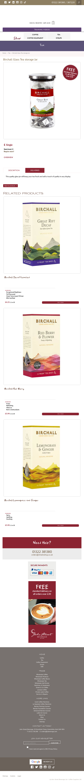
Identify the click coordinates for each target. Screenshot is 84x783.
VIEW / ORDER (60, 302)
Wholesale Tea (42, 681)
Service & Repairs (42, 694)
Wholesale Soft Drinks (42, 683)
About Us (42, 715)
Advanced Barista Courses (42, 711)
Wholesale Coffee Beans (42, 679)
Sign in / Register (36, 23)
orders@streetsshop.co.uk (42, 554)
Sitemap (42, 722)
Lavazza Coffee (42, 690)
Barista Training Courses (42, 706)
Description (14, 170)
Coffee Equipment (42, 662)
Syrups (42, 664)
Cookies (12, 776)
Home (4, 53)
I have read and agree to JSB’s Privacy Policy (43, 749)
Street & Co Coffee (42, 687)
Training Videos (42, 29)
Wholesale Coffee (42, 674)
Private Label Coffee (42, 692)
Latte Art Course (42, 713)
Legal (19, 776)
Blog (41, 717)
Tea (9, 53)
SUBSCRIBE (54, 743)
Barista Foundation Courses (42, 708)
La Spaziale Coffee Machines (42, 704)
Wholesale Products (42, 677)
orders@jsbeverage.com (49, 731)
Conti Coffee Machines (42, 702)
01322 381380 (58, 2)
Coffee (42, 658)
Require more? (9, 151)
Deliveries (34, 170)
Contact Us (41, 719)
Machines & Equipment (42, 685)
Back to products (9, 186)
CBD (42, 666)
